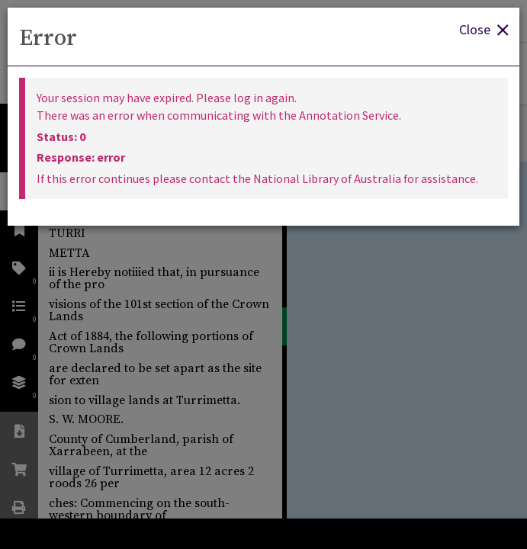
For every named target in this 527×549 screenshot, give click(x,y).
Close (483, 29)
